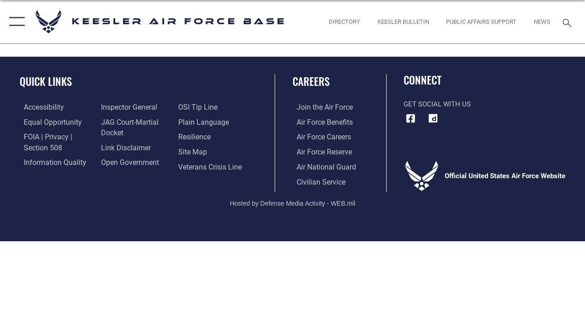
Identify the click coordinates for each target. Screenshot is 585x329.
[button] (15, 21)
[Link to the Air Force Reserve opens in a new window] (319, 151)
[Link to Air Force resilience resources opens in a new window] (195, 137)
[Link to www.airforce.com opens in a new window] (319, 107)
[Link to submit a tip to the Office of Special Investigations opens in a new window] (198, 107)
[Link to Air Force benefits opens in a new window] (319, 122)
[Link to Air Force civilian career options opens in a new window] (315, 180)
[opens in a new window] (433, 118)
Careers (311, 81)
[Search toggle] (568, 22)
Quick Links (46, 81)
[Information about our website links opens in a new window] (123, 147)
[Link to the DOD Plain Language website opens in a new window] (203, 122)
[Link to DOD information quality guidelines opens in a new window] (49, 161)
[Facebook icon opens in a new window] (410, 118)
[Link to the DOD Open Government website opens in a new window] (127, 161)
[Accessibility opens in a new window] (39, 107)
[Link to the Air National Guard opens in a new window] (320, 166)
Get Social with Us (437, 104)
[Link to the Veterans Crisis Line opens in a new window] (210, 166)
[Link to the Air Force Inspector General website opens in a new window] (127, 107)
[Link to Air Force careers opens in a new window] (319, 137)
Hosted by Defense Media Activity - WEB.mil (293, 201)
